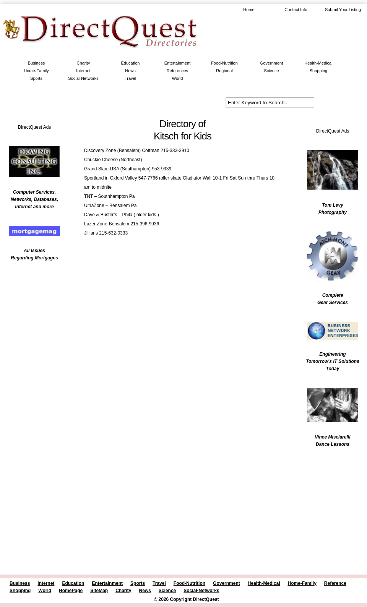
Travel (130, 78)
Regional (224, 70)
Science (271, 70)
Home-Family (36, 70)
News (130, 70)
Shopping (319, 70)
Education (130, 63)
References (177, 70)
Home (248, 9)
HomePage (71, 590)
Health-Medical (318, 63)
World (177, 78)
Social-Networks (83, 78)
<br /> (31, 315)
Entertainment (177, 63)
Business (36, 63)
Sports (36, 78)
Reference (335, 583)
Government (271, 63)
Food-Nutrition (224, 63)
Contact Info (295, 9)
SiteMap (99, 590)
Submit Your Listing (343, 9)
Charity (83, 63)
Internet (83, 70)
